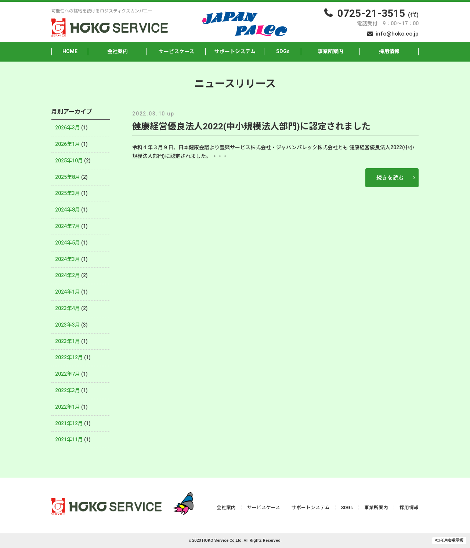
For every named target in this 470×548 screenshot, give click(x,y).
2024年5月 (67, 243)
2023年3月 (67, 325)
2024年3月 (67, 259)
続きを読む (390, 177)
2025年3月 (67, 193)
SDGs (283, 51)
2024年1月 (67, 292)
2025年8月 (67, 177)
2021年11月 (69, 439)
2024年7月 (67, 226)
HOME (69, 51)
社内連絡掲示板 (449, 540)
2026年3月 (67, 127)
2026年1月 (67, 144)
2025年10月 (69, 160)
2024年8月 (67, 210)
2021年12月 (69, 423)
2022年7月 (67, 374)
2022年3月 (67, 390)
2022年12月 (69, 357)
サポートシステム (235, 51)
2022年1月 (67, 407)
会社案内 (117, 51)
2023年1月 (67, 341)
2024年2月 (67, 275)
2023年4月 (67, 308)
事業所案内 (330, 51)
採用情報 (389, 51)
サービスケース (176, 51)
